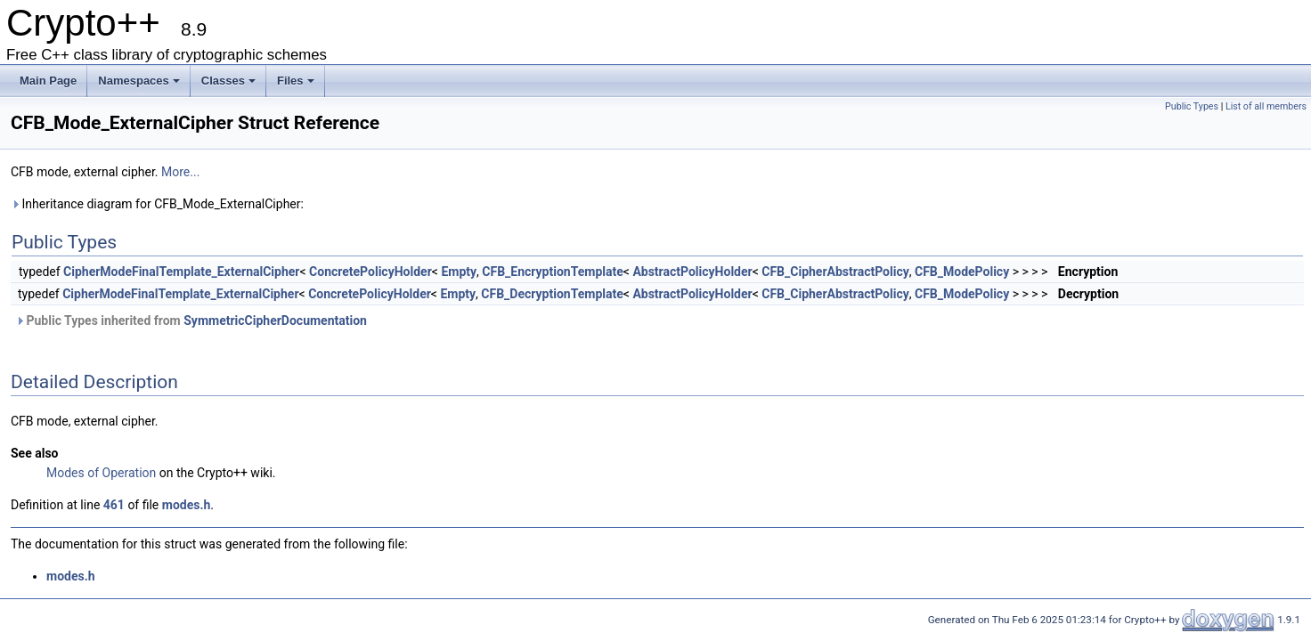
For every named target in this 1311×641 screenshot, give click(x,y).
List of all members (1266, 106)
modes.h (186, 505)
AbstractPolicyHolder (692, 271)
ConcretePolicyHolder (370, 271)
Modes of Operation (101, 473)
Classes (228, 80)
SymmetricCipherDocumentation (275, 320)
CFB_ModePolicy (962, 271)
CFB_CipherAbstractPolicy (835, 271)
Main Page (48, 80)
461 (114, 505)
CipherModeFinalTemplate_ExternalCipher (181, 271)
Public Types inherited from (191, 320)
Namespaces (139, 80)
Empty (458, 271)
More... (180, 172)
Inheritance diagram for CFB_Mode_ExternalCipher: (157, 204)
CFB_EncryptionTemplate (552, 271)
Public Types (1191, 106)
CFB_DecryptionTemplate (552, 294)
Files (295, 80)
